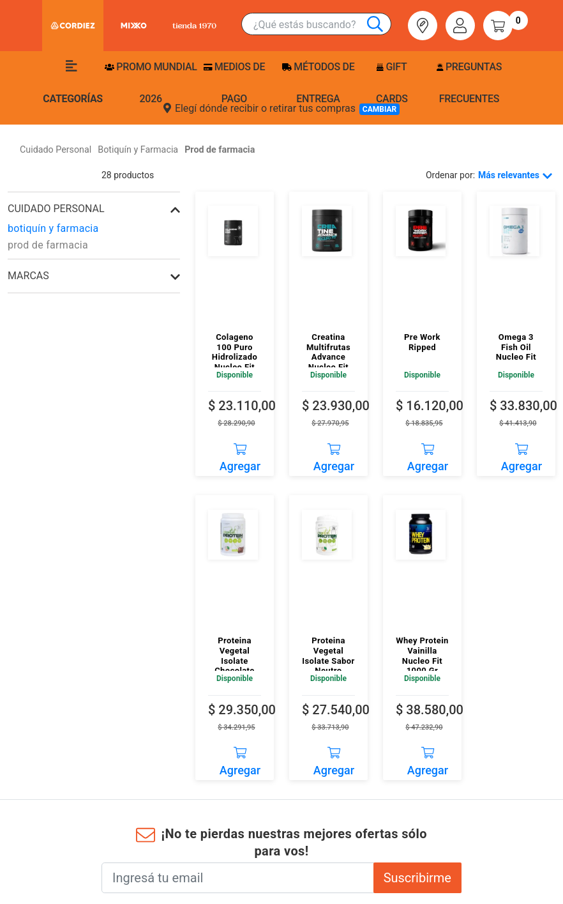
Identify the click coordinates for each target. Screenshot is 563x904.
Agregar (240, 453)
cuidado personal (56, 209)
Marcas (28, 276)
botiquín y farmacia (53, 228)
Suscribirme (417, 877)
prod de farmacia (48, 245)
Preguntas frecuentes (469, 83)
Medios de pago (234, 83)
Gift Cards (392, 83)
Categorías (73, 82)
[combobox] (322, 24)
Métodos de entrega (318, 83)
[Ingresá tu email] (237, 877)
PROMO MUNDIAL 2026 (151, 83)
